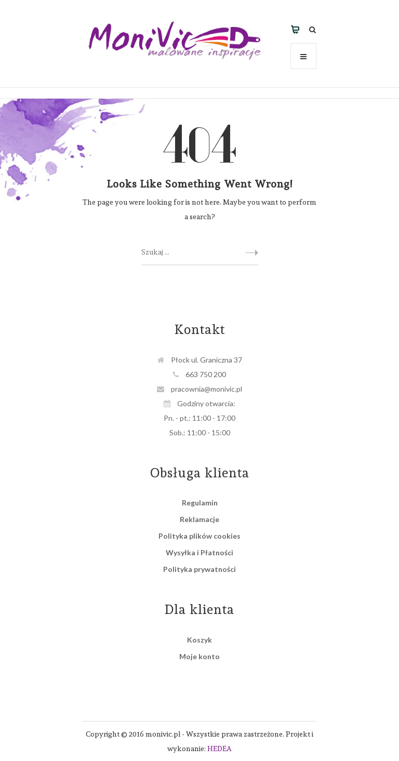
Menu (303, 61)
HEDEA (219, 748)
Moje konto (199, 656)
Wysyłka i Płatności (199, 552)
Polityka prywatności (199, 569)
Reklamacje (199, 519)
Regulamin (200, 502)
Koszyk (199, 639)
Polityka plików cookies (199, 535)
